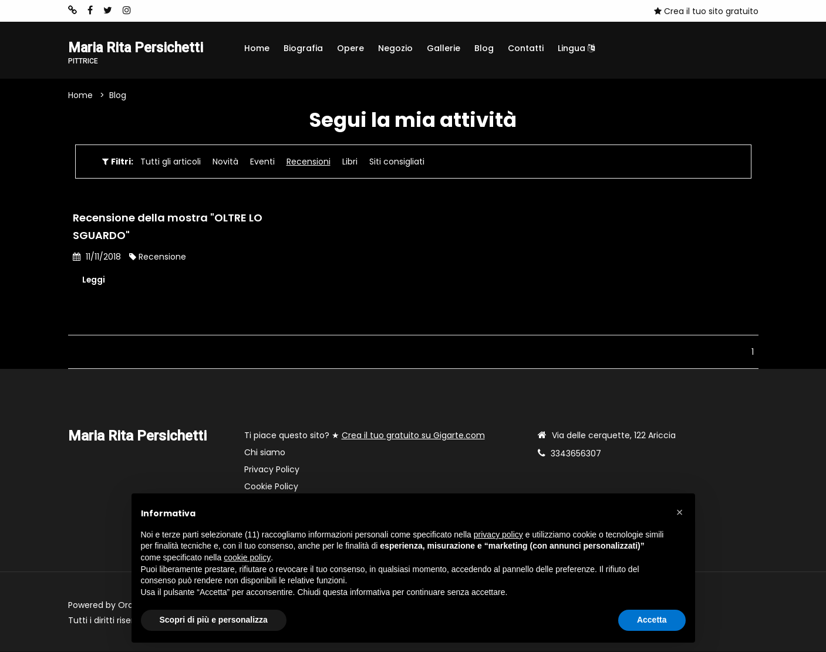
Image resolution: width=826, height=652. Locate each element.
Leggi (94, 279)
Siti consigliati (396, 161)
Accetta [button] (652, 619)
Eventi (262, 161)
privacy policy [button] (498, 534)
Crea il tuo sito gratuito (706, 11)
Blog (484, 48)
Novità (225, 161)
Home (256, 48)
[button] (679, 512)
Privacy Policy (271, 470)
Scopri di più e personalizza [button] (214, 619)
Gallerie (443, 48)
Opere (350, 48)
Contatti (526, 48)
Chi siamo (264, 453)
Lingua (576, 48)
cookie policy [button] (247, 557)
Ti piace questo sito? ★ (364, 436)
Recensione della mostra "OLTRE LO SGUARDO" (167, 226)
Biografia (303, 48)
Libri (350, 161)
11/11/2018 (97, 257)
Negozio (395, 48)
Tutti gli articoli (170, 161)
